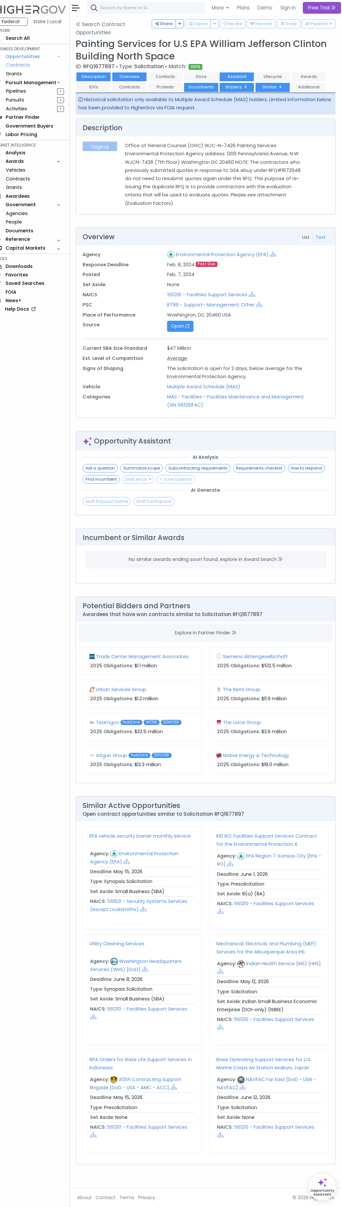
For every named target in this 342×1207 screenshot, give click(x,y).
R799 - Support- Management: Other (217, 315)
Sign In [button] (288, 7)
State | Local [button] (57, 21)
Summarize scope (150, 479)
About (93, 1197)
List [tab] (306, 247)
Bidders (282, 87)
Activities (25, 108)
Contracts (27, 65)
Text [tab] (321, 247)
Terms (136, 1197)
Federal (20, 21)
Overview (139, 76)
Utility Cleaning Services (126, 954)
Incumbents (246, 87)
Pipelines (25, 91)
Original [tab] (108, 157)
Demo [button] (264, 7)
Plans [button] (243, 7)
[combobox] (194, 8)
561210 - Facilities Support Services (213, 305)
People (23, 222)
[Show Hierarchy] (279, 265)
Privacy (156, 1197)
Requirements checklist (268, 479)
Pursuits (24, 100)
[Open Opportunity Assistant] (322, 1187)
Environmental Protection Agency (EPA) (228, 265)
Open (186, 336)
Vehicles (25, 170)
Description (103, 76)
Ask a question (109, 479)
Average (183, 369)
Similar (102, 98)
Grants (23, 73)
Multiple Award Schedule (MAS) (209, 397)
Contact (115, 1197)
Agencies (26, 213)
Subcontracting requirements (207, 479)
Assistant (246, 76)
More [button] (218, 7)
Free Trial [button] (322, 7)
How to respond (110, 490)
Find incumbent (149, 490)
